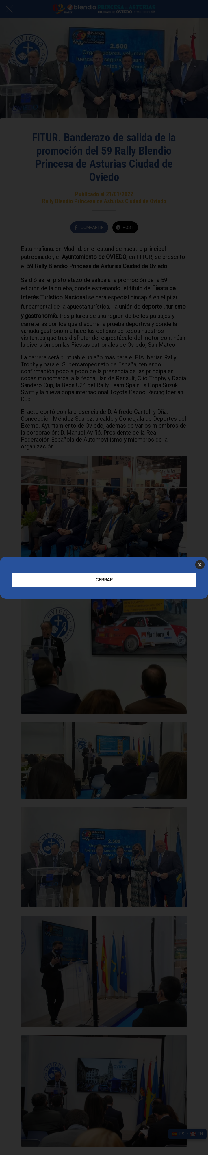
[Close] (200, 564)
